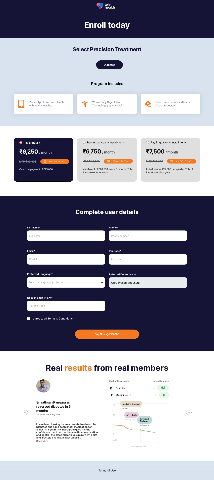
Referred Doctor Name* (123, 274)
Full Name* (33, 227)
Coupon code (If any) (40, 297)
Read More (42, 441)
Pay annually (29, 142)
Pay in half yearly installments (104, 142)
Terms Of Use (107, 470)
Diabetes (109, 64)
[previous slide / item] (25, 413)
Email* (31, 251)
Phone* (113, 227)
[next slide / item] (188, 413)
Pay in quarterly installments (166, 142)
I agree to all (52, 318)
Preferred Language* (40, 274)
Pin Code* (115, 251)
